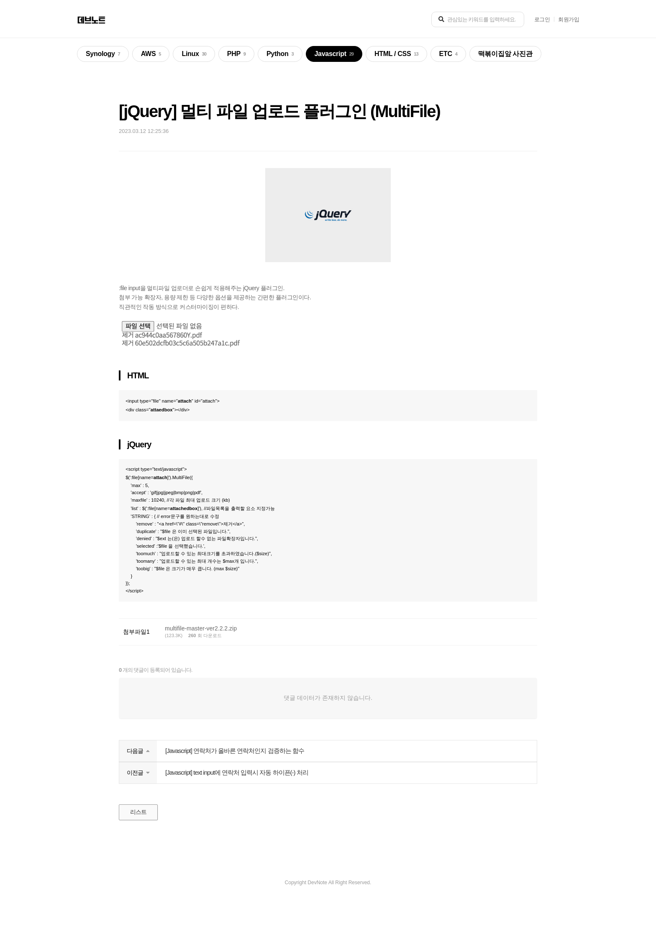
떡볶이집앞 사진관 (505, 53)
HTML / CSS (396, 54)
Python (280, 54)
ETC (448, 54)
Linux (194, 54)
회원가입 (568, 19)
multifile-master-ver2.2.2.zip (201, 670)
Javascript (334, 54)
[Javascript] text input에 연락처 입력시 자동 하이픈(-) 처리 (236, 814)
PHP (236, 54)
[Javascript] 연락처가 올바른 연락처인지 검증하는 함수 (234, 792)
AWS (151, 54)
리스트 (140, 854)
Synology (103, 54)
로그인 (542, 19)
